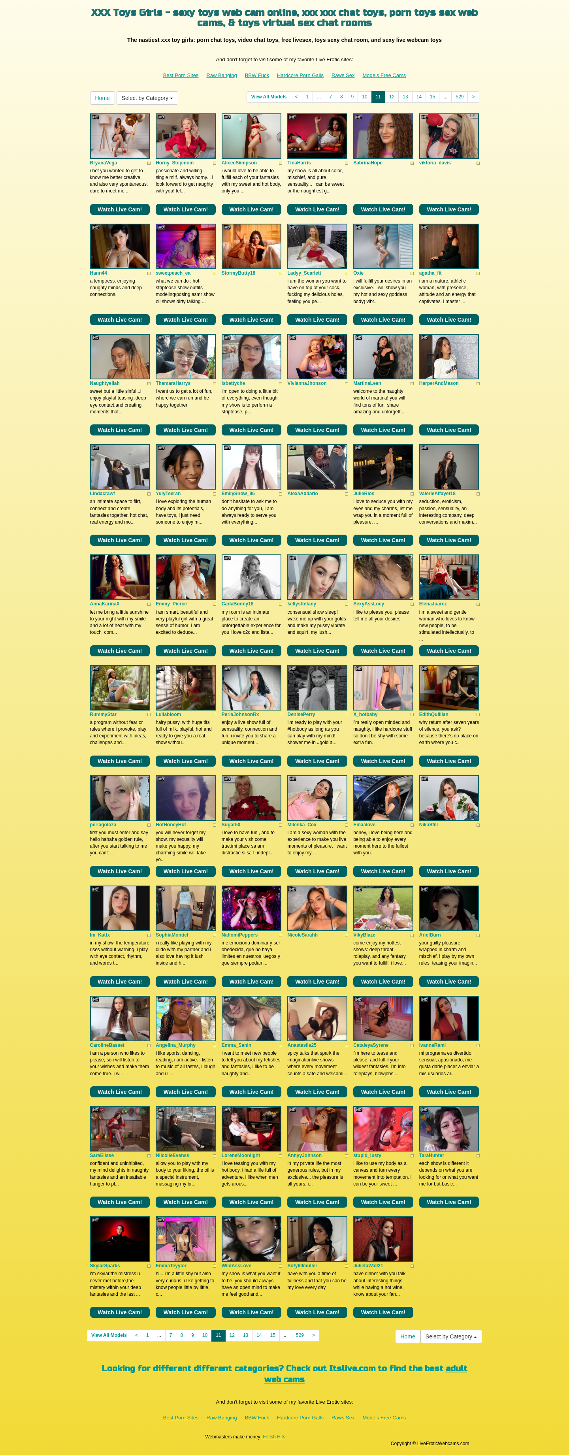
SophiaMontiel (172, 935)
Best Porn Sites (181, 75)
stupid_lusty (367, 1155)
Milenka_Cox (301, 824)
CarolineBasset (107, 1045)
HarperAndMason (439, 383)
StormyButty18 (238, 273)
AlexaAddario (302, 493)
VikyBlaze (364, 935)
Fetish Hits (274, 1437)
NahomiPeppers (240, 935)
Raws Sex (343, 75)
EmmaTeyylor (171, 1265)
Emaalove (364, 824)
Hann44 (98, 273)
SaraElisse (102, 1155)
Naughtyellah (105, 383)
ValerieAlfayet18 (437, 493)
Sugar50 (231, 824)
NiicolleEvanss (172, 1155)
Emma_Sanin (236, 1045)
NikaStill (428, 824)
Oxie (358, 273)
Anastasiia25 (301, 1045)
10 (364, 97)
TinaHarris (299, 163)
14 (419, 97)
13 (405, 97)
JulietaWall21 (368, 1265)
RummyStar (103, 714)
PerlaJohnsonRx (240, 714)
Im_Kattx (100, 935)
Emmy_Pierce (171, 604)
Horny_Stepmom (175, 163)
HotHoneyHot (171, 824)
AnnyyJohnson (304, 1155)
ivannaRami (432, 1045)
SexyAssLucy (368, 604)
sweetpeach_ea (173, 273)
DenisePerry (301, 714)
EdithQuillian (433, 714)
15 (432, 97)
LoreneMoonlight (241, 1155)
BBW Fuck (257, 75)
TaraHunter (431, 1155)
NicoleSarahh (302, 935)
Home (102, 98)
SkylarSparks (105, 1265)
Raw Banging (221, 75)
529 (459, 97)
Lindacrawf (102, 493)
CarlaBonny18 (238, 604)
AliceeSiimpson (239, 163)
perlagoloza (103, 824)
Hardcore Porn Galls (300, 75)
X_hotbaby (365, 714)
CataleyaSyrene (370, 1045)
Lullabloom (168, 714)
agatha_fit (430, 273)
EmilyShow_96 (238, 493)
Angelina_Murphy (176, 1045)
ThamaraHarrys (173, 383)
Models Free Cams (384, 75)
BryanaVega (103, 163)
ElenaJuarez (433, 604)
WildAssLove (236, 1265)
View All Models (268, 97)
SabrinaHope (367, 163)
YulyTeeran (168, 493)
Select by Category (147, 98)
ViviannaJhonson (306, 383)
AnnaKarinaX (105, 604)
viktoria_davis (435, 163)
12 (391, 97)
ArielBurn (430, 935)
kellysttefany (301, 604)
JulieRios (363, 493)
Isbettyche (233, 383)
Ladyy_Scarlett (304, 273)
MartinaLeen (367, 383)
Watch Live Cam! (120, 209)
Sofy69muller (302, 1265)
